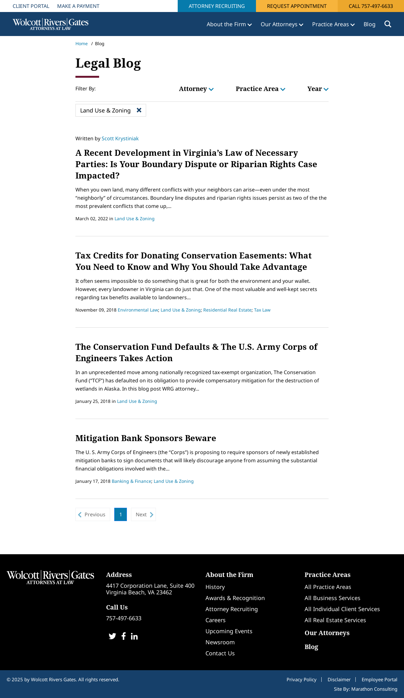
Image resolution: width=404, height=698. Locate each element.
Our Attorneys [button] (280, 24)
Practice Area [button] (260, 88)
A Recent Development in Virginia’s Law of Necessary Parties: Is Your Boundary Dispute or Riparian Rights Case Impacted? (196, 164)
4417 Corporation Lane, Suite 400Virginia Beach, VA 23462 (150, 589)
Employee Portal (379, 679)
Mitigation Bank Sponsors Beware (145, 438)
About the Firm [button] (227, 24)
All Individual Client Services (342, 609)
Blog (370, 24)
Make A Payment (78, 6)
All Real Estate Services (335, 620)
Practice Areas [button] (331, 24)
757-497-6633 (123, 618)
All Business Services (332, 598)
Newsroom (220, 642)
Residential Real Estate (227, 310)
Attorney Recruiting (217, 6)
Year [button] (318, 88)
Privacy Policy (302, 679)
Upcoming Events (228, 631)
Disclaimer (339, 679)
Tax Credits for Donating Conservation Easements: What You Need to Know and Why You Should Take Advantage (193, 261)
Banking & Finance (131, 481)
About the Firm (229, 574)
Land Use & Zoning (135, 218)
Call (371, 6)
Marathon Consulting (374, 689)
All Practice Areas (328, 587)
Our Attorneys (327, 632)
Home (81, 43)
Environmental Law (138, 310)
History (215, 587)
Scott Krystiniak (120, 138)
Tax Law (262, 310)
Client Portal (31, 6)
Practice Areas (328, 574)
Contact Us (220, 653)
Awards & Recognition (235, 598)
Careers (215, 620)
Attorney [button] (196, 88)
